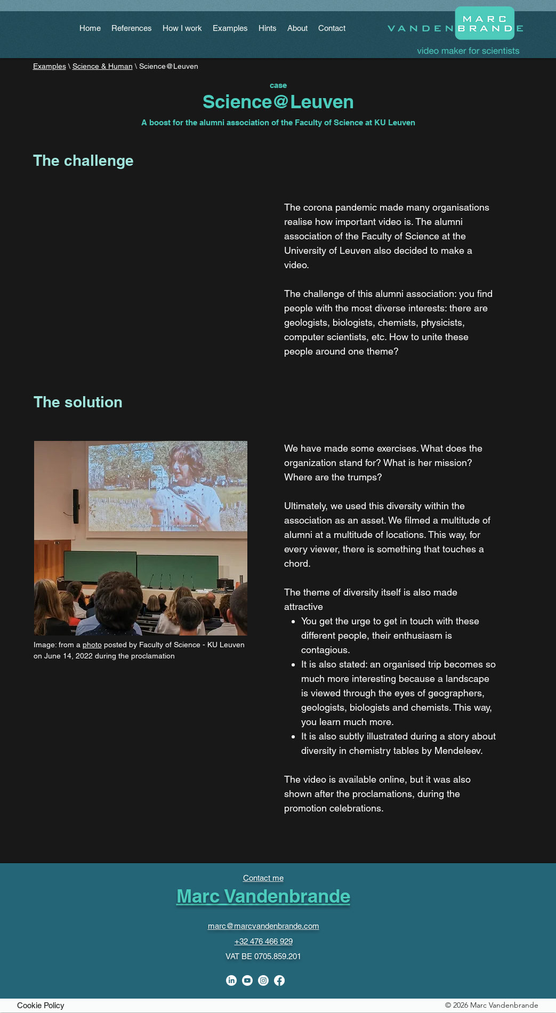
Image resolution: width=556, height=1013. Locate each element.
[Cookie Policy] (41, 1005)
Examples (49, 66)
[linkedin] (231, 980)
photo (92, 644)
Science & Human (102, 66)
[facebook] (279, 980)
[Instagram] (263, 980)
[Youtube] (247, 980)
